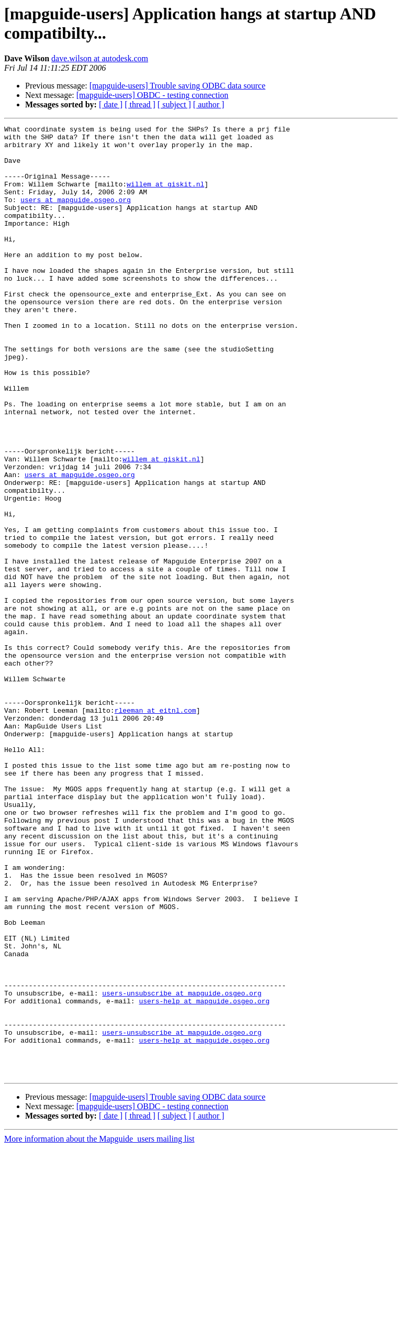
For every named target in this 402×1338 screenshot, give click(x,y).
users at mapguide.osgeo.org (75, 215)
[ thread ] (140, 104)
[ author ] (209, 104)
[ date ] (110, 104)
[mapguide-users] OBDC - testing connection (152, 95)
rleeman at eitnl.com (155, 828)
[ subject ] (174, 104)
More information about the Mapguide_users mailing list (99, 1328)
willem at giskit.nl (165, 196)
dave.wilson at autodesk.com (99, 58)
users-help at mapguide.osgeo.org (204, 1176)
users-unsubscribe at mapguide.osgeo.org (181, 1167)
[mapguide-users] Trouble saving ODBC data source (177, 85)
